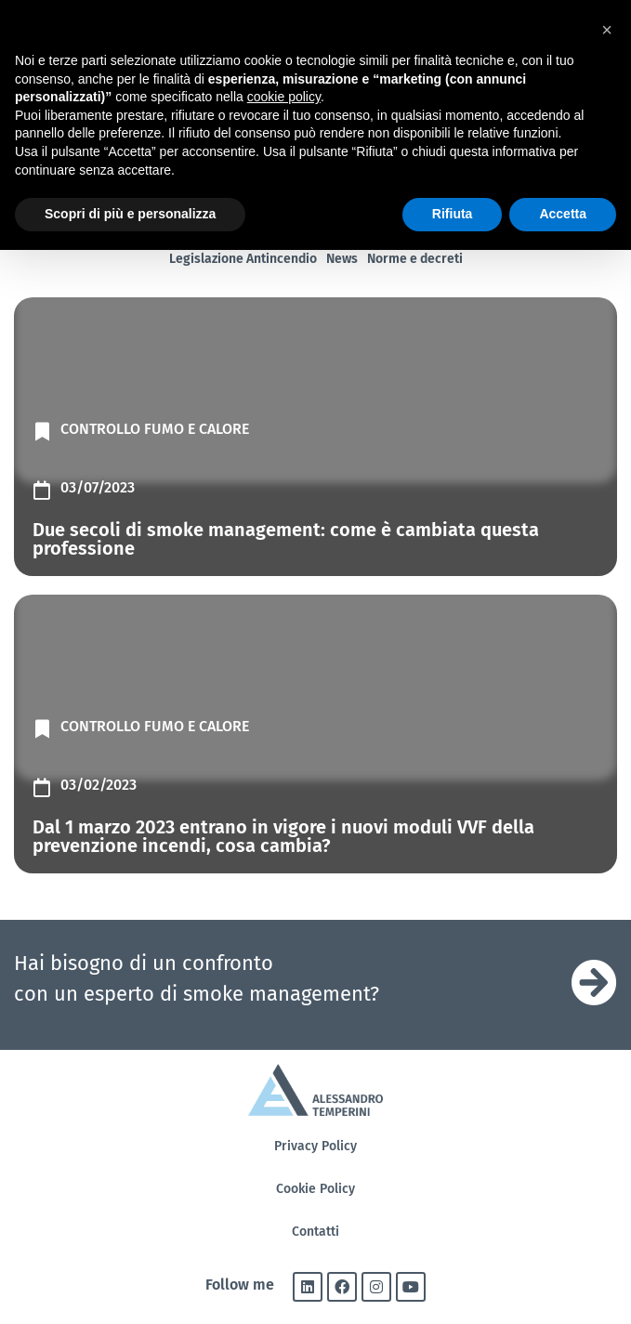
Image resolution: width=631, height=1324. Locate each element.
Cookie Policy (315, 1189)
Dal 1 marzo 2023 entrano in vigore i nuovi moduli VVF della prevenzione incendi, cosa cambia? (283, 836)
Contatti (315, 1231)
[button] (607, 30)
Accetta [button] (562, 213)
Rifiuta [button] (452, 213)
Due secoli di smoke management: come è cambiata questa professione (286, 538)
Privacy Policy (315, 1146)
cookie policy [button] (284, 96)
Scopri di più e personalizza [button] (130, 213)
